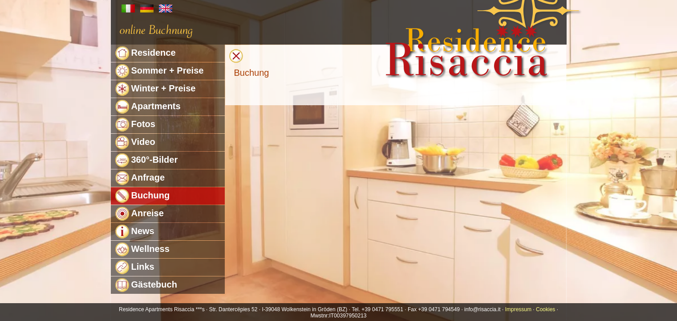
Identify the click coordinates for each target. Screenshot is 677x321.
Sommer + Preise (159, 71)
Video (135, 142)
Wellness (142, 249)
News (134, 232)
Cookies (545, 309)
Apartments (148, 107)
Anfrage (140, 178)
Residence (145, 53)
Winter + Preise (155, 89)
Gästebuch (146, 285)
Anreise (139, 214)
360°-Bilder (146, 160)
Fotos (135, 125)
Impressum (518, 309)
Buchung (142, 196)
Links (134, 267)
